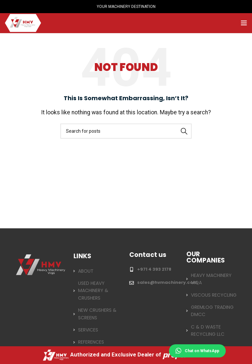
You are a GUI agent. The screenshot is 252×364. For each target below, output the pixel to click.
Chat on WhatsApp (197, 351)
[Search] (126, 131)
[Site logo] (23, 22)
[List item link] (97, 271)
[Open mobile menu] (243, 23)
